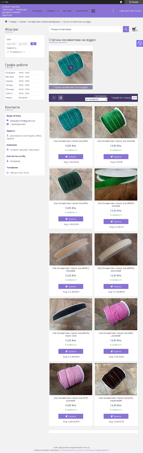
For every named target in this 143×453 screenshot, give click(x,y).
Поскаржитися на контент (72, 450)
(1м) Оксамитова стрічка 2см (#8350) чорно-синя (71, 334)
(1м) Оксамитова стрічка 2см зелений (116, 141)
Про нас (67, 10)
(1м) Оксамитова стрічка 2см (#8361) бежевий (71, 269)
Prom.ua (86, 447)
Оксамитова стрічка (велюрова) (44, 21)
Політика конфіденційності (97, 450)
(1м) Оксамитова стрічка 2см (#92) (71, 141)
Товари (50, 10)
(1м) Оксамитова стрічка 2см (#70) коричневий (116, 399)
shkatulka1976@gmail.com (22, 121)
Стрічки (22, 21)
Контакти (81, 10)
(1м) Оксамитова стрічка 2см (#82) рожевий (116, 334)
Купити (72, 156)
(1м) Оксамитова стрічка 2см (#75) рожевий (71, 399)
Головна (37, 10)
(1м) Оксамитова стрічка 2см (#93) (71, 203)
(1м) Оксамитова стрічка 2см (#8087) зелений (116, 204)
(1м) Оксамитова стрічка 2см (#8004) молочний (116, 269)
